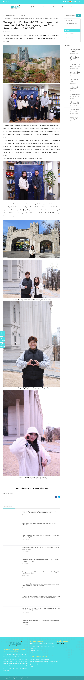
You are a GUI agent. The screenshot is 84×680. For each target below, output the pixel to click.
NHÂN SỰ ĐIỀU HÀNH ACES (74, 87)
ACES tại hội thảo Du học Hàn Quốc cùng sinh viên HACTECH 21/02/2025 (39, 523)
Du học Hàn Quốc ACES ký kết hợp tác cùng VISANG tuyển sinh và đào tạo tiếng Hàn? (40, 536)
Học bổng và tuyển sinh (43, 6)
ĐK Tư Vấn (2, 333)
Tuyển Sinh (2, 345)
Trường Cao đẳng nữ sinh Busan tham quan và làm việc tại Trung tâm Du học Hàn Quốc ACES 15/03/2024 (40, 584)
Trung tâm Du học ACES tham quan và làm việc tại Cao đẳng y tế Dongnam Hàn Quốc (40, 572)
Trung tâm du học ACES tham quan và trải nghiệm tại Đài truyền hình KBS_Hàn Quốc (40, 560)
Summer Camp (70, 33)
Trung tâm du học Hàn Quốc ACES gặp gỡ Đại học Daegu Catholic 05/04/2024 (40, 621)
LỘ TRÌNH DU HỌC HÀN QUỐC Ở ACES (75, 51)
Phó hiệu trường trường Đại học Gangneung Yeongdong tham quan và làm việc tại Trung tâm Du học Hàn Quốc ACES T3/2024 (41, 597)
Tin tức (67, 6)
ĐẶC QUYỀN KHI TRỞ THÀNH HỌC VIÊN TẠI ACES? (75, 58)
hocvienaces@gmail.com (42, 659)
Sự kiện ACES (69, 37)
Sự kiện (61, 6)
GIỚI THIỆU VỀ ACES (74, 80)
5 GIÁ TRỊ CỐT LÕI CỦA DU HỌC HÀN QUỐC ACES (75, 66)
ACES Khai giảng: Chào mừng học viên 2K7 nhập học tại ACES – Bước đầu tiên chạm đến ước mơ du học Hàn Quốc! (39, 511)
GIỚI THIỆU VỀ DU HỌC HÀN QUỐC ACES (75, 73)
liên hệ (72, 6)
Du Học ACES (9, 493)
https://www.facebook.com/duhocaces (47, 661)
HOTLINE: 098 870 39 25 (71, 1)
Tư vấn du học (54, 6)
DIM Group (78, 678)
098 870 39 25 (39, 650)
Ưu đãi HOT (2, 339)
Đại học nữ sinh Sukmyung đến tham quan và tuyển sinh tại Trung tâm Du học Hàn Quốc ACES (41, 609)
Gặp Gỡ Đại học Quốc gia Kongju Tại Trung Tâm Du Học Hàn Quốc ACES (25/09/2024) (40, 548)
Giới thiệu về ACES (32, 6)
